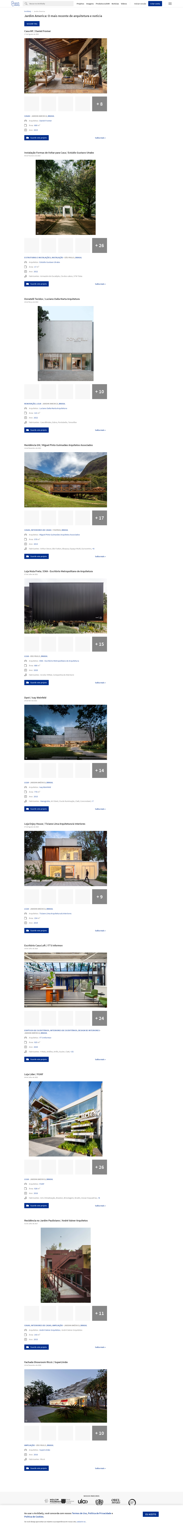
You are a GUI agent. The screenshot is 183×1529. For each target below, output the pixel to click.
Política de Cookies (33, 1516)
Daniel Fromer (45, 120)
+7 (92, 801)
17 (35, 266)
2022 (36, 271)
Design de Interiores (89, 1030)
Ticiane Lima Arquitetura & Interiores (55, 913)
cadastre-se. (81, 1521)
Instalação (57, 257)
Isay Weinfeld (45, 787)
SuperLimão (44, 1450)
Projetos (80, 4)
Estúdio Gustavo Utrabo (49, 262)
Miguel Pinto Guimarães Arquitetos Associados (59, 534)
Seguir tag (32, 23)
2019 (36, 922)
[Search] (51, 3)
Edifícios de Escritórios (36, 1030)
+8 (93, 548)
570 (35, 539)
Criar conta (155, 3)
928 (35, 1188)
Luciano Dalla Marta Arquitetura (53, 408)
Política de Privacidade (99, 1513)
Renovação (30, 403)
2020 (36, 670)
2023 (36, 130)
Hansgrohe (45, 801)
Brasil (51, 116)
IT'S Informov (45, 1037)
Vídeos (124, 4)
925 (35, 1042)
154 (35, 918)
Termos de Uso (79, 1513)
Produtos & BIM (103, 4)
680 (35, 665)
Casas (27, 116)
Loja (39, 403)
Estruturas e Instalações (37, 257)
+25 (72, 1051)
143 (35, 1334)
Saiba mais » (100, 137)
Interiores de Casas (41, 530)
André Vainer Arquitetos (49, 1330)
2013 (36, 544)
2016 (36, 1193)
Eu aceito (150, 1514)
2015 (36, 796)
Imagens (90, 4)
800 (35, 125)
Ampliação (57, 1325)
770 (35, 791)
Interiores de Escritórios (63, 1030)
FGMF (41, 1184)
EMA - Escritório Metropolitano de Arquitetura (59, 660)
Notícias (115, 4)
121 (35, 413)
